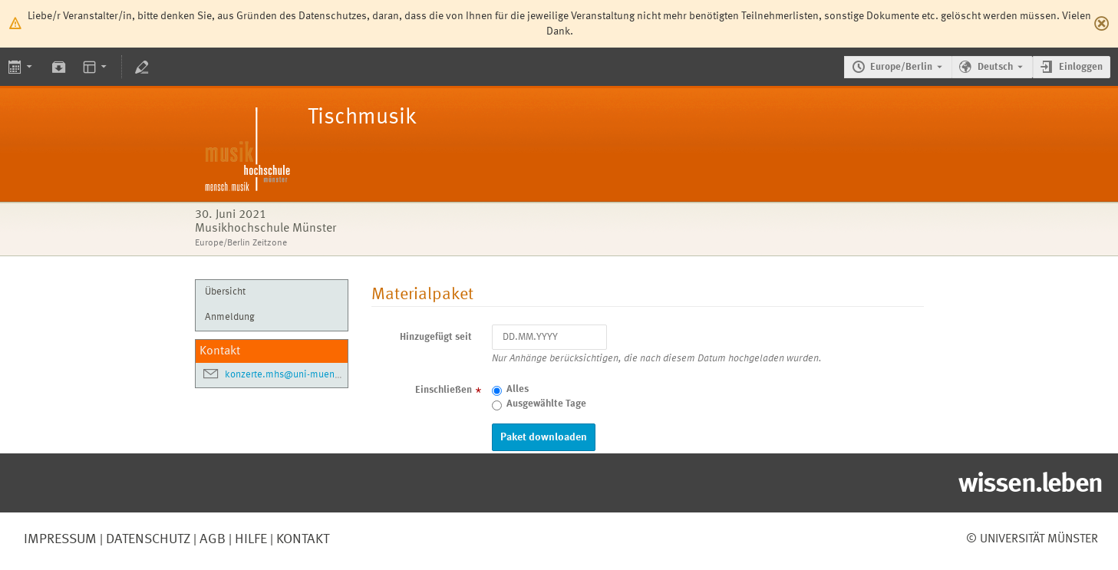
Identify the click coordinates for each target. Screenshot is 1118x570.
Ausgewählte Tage (546, 404)
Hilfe (249, 539)
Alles (517, 389)
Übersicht (225, 292)
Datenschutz (146, 539)
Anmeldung (230, 317)
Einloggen (1081, 67)
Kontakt (302, 539)
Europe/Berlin (901, 67)
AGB (211, 539)
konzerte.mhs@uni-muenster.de (294, 375)
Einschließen (443, 390)
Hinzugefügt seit (436, 337)
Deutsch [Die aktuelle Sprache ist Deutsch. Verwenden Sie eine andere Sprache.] (995, 67)
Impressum (60, 539)
